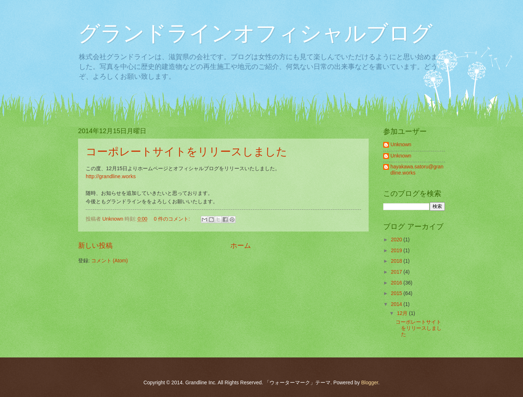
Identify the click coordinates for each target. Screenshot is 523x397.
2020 (397, 239)
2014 (397, 304)
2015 (397, 293)
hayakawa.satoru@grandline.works (416, 170)
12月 (403, 313)
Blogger (369, 382)
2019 (397, 250)
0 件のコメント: (172, 219)
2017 (397, 272)
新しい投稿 (95, 245)
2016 (397, 283)
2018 (397, 261)
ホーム (240, 245)
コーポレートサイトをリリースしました (186, 151)
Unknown (400, 144)
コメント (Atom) (109, 260)
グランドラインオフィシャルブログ (255, 33)
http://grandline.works (111, 176)
